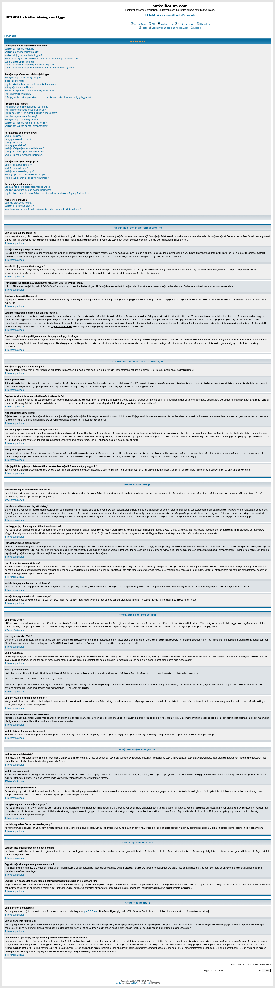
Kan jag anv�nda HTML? (18, 139)
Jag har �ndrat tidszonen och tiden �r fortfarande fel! (32, 84)
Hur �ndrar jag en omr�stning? (21, 119)
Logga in (196, 28)
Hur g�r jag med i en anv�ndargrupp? (25, 174)
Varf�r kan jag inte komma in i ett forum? (26, 122)
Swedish (118, 983)
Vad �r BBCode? (14, 136)
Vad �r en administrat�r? (18, 165)
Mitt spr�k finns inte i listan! (19, 87)
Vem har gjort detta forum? (18, 202)
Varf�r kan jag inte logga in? (19, 48)
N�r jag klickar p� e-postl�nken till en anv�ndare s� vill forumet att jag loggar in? (48, 97)
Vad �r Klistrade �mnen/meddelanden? (25, 151)
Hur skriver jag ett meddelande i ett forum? (26, 106)
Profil (143, 28)
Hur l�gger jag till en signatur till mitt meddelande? (31, 113)
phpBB (132, 981)
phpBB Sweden (136, 983)
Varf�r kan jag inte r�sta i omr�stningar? (27, 126)
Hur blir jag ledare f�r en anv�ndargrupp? (27, 178)
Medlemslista (165, 24)
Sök (152, 24)
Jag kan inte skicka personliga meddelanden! (27, 187)
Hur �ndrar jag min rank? (18, 94)
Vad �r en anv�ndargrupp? (19, 171)
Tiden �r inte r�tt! (14, 81)
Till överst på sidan (14, 243)
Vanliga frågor (139, 24)
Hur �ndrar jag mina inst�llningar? (23, 77)
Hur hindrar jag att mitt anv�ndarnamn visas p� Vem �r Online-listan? (41, 58)
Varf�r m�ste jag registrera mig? (22, 52)
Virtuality (147, 983)
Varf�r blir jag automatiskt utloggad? (23, 55)
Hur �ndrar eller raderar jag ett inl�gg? (25, 109)
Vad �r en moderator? (16, 168)
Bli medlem (203, 24)
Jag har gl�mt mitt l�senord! (20, 61)
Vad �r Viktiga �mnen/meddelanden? (24, 148)
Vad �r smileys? (13, 142)
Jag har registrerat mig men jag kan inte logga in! (29, 64)
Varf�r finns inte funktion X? (19, 205)
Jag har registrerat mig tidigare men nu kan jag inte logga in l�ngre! (39, 67)
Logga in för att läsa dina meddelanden (168, 28)
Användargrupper (184, 24)
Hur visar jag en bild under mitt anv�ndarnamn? (29, 90)
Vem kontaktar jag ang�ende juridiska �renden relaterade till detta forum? (43, 209)
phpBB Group (91, 911)
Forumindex (10, 36)
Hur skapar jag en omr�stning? (21, 116)
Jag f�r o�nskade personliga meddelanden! (28, 190)
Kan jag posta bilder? (15, 145)
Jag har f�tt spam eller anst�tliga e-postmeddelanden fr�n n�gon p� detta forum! (48, 193)
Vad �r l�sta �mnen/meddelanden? (24, 155)
